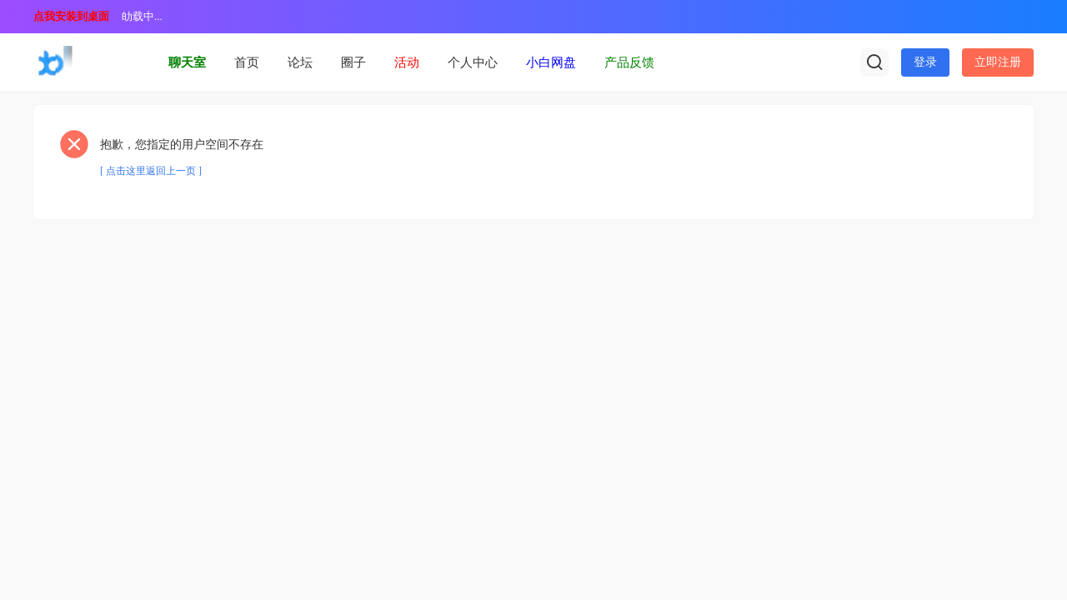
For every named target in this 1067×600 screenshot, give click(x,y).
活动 (406, 62)
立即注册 (997, 62)
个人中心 (473, 62)
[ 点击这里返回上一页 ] (151, 171)
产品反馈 (629, 62)
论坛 (300, 62)
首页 (246, 62)
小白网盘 (551, 62)
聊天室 (187, 62)
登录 (925, 62)
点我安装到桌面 (71, 16)
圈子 (353, 62)
